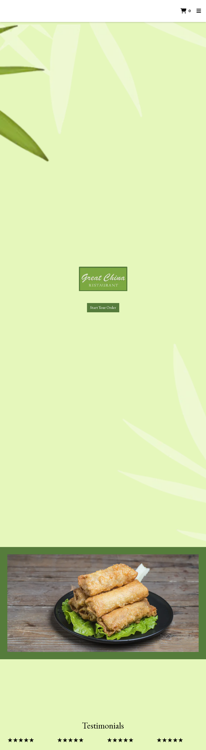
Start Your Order (103, 307)
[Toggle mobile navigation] (199, 11)
